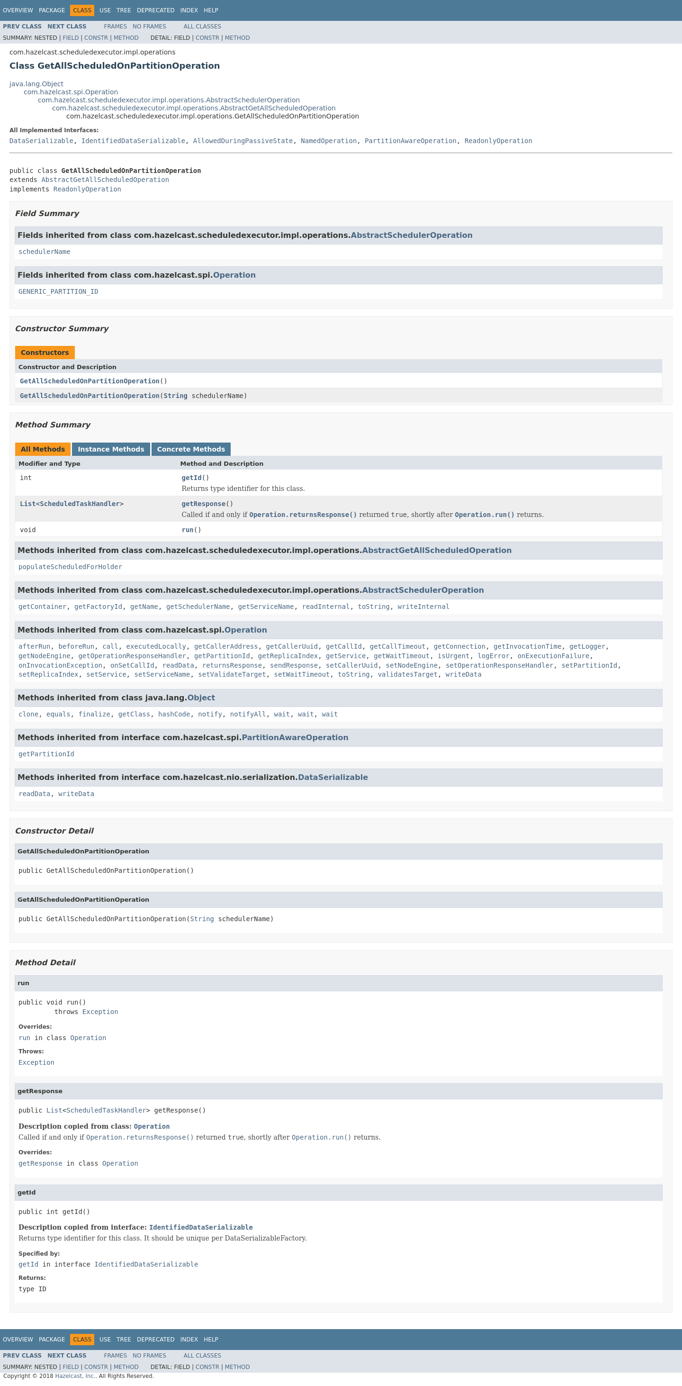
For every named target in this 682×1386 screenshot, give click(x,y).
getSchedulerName (198, 606)
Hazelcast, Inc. (75, 1376)
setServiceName (162, 674)
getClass (134, 714)
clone (28, 714)
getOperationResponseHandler (132, 656)
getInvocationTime (527, 646)
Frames (115, 26)
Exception (100, 1011)
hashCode (174, 714)
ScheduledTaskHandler (80, 503)
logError (493, 656)
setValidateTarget (232, 674)
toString (374, 606)
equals (58, 714)
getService (346, 656)
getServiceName (266, 606)
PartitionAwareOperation (411, 141)
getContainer (42, 606)
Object (201, 697)
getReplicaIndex (288, 656)
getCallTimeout (398, 646)
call (110, 646)
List (28, 503)
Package (52, 10)
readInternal (326, 606)
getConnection (460, 646)
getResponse (204, 503)
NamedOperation (329, 141)
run (188, 530)
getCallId (344, 646)
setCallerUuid (352, 665)
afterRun (34, 646)
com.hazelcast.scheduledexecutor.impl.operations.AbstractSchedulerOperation (169, 100)
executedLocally (156, 646)
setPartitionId (589, 665)
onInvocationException (60, 665)
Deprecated (156, 10)
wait (282, 714)
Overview (18, 10)
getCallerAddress (226, 646)
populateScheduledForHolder (70, 567)
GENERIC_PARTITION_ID (58, 291)
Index (189, 10)
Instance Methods (111, 449)
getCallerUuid (292, 646)
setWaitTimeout (302, 674)
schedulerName (44, 251)
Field (71, 38)
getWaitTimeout (402, 656)
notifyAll (248, 714)
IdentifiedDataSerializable (133, 141)
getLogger (587, 646)
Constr (96, 38)
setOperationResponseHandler (500, 665)
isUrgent (453, 656)
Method (126, 38)
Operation (234, 275)
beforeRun (76, 646)
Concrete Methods (191, 449)
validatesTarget (408, 674)
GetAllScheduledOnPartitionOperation (90, 381)
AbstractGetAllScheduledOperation (105, 179)
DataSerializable (41, 141)
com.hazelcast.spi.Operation (71, 92)
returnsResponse (232, 665)
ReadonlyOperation (498, 141)
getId (192, 477)
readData (178, 665)
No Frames (149, 26)
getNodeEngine (44, 656)
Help (211, 10)
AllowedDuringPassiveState (243, 141)
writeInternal (424, 606)
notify (210, 714)
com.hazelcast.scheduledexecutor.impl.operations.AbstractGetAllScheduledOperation (194, 108)
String (175, 395)
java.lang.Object (36, 84)
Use (105, 10)
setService (106, 674)
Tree (124, 10)
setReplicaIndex (48, 674)
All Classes (202, 26)
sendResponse (294, 665)
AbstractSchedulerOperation (412, 235)
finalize (94, 714)
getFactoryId (98, 606)
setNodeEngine (412, 665)
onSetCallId (132, 665)
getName (144, 606)
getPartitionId (222, 656)
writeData (464, 674)
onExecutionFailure (554, 656)
